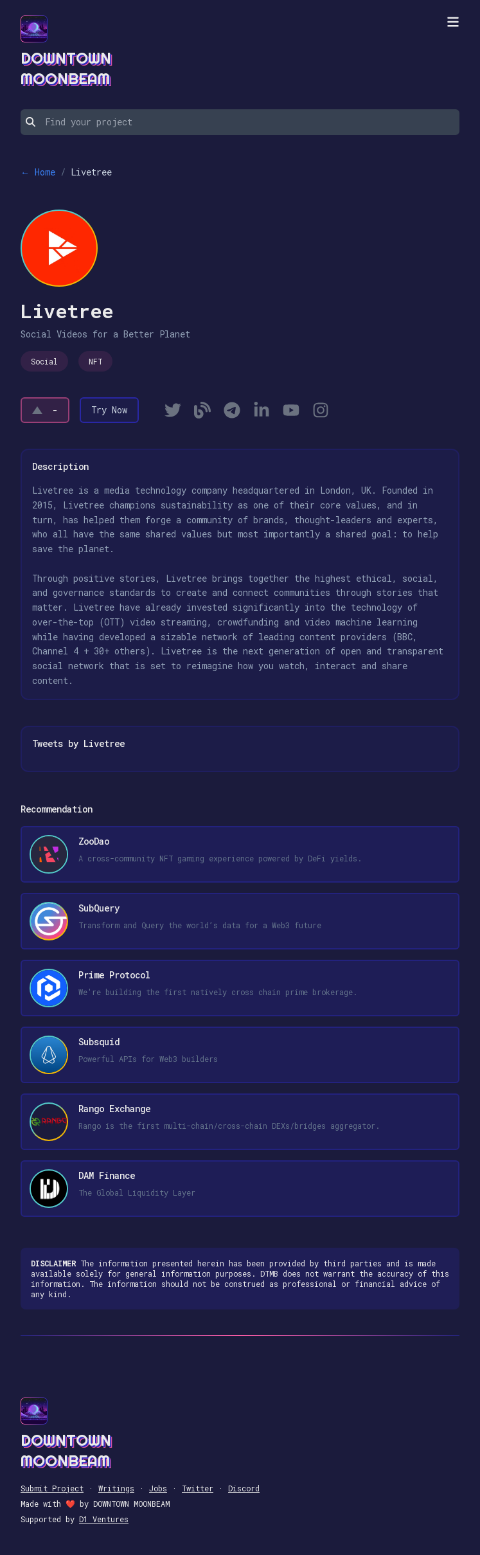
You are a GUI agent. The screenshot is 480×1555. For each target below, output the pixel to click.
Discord (244, 1488)
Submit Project (52, 1488)
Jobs (158, 1488)
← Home (38, 172)
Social (44, 361)
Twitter (197, 1488)
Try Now (109, 410)
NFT (95, 361)
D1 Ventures (104, 1519)
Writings (116, 1488)
